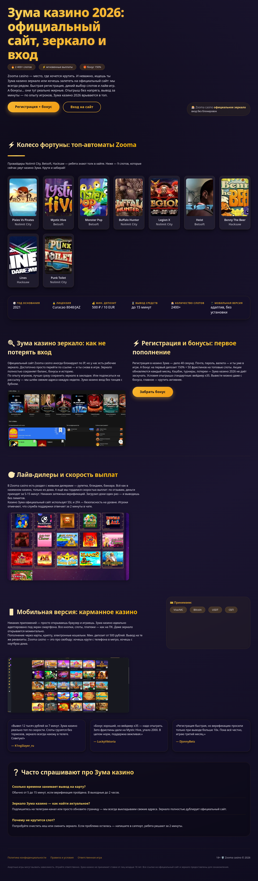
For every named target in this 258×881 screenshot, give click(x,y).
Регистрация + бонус (33, 106)
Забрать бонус (153, 391)
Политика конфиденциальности (27, 857)
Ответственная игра (90, 857)
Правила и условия (62, 857)
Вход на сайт (82, 106)
